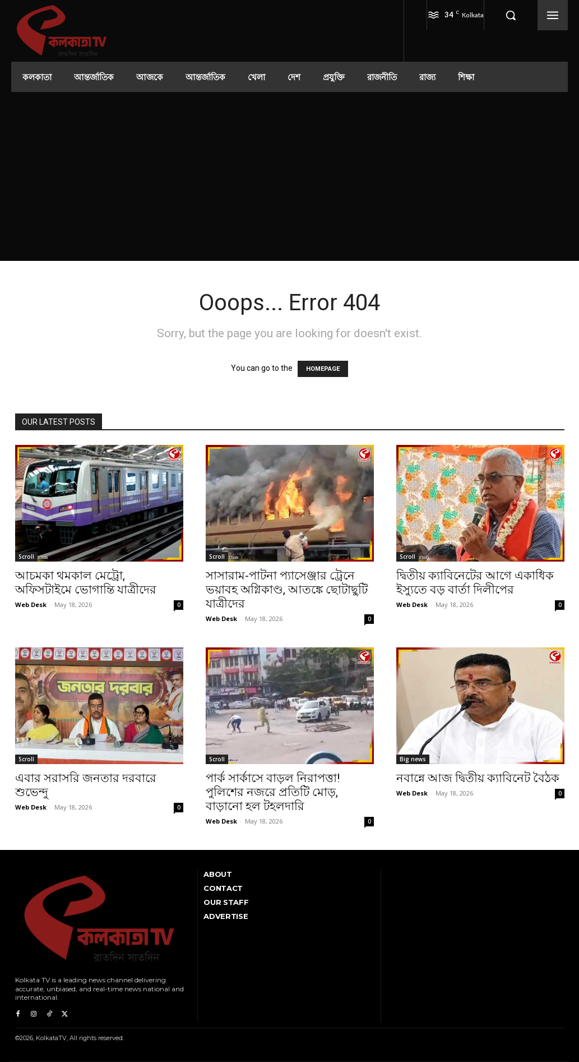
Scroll (26, 556)
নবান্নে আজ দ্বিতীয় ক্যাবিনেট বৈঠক (477, 778)
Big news (413, 759)
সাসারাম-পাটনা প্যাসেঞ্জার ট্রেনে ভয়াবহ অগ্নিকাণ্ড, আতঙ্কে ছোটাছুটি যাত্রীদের (287, 589)
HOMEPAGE (323, 369)
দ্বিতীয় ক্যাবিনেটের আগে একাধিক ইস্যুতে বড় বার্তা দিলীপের (475, 582)
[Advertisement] (289, 176)
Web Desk (31, 604)
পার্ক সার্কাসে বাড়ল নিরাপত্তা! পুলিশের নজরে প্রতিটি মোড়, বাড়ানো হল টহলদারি (273, 792)
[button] (510, 15)
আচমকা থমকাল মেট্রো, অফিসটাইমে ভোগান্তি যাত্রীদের (85, 582)
